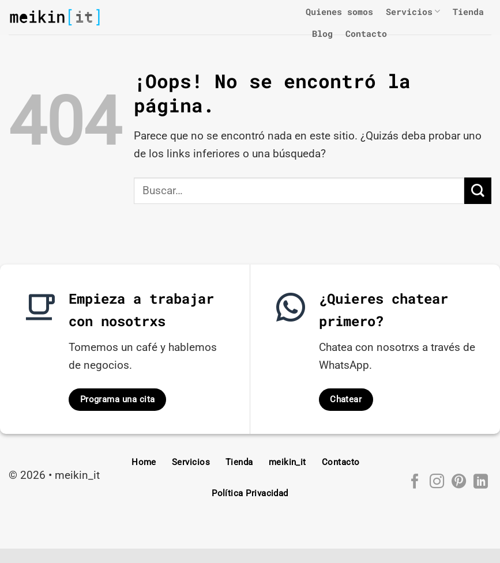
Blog (322, 33)
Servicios (413, 11)
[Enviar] (477, 191)
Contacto (366, 33)
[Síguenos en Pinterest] (458, 482)
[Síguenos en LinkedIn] (480, 482)
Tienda (468, 11)
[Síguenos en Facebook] (414, 482)
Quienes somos (339, 11)
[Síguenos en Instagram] (436, 482)
